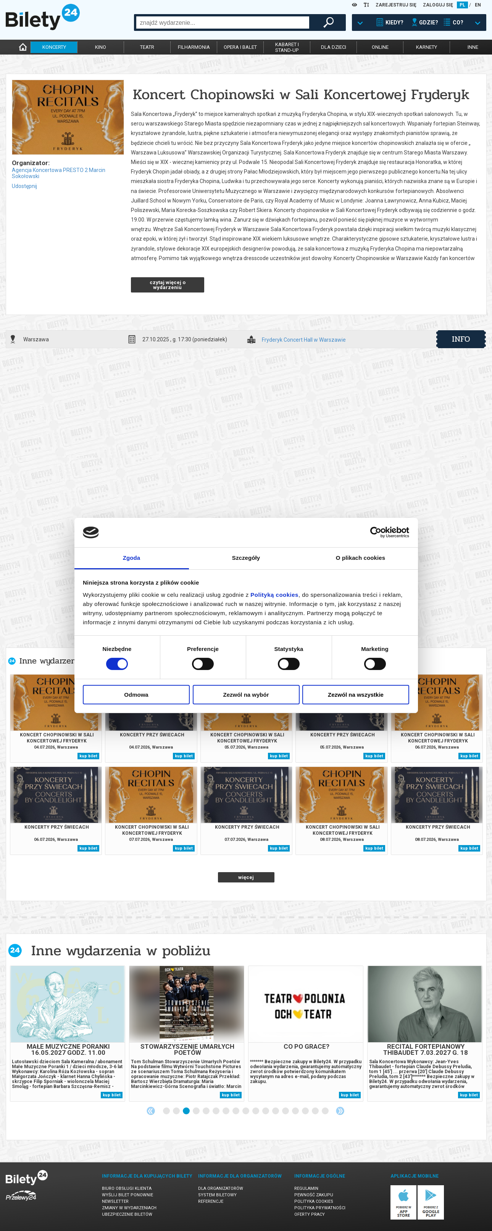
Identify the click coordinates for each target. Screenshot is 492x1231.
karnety (426, 47)
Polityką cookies (274, 594)
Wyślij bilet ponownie (127, 1194)
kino (100, 47)
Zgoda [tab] (131, 557)
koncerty (54, 47)
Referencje (210, 1201)
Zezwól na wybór (246, 694)
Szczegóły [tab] (246, 557)
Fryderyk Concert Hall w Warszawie (304, 340)
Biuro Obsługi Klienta (127, 1188)
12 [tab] (276, 1111)
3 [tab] (186, 1111)
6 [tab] (216, 1111)
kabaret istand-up (287, 47)
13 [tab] (286, 1111)
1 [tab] (167, 1111)
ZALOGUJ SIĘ (438, 5)
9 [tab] (246, 1111)
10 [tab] (256, 1111)
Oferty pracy (309, 1214)
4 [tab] (196, 1111)
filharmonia (194, 47)
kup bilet (88, 756)
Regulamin (306, 1188)
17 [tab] (325, 1111)
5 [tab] (206, 1111)
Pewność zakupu (313, 1194)
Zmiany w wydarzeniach (129, 1207)
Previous (151, 1111)
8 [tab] (236, 1111)
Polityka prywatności (319, 1207)
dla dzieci (333, 47)
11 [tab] (266, 1111)
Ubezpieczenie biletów (127, 1214)
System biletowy (217, 1194)
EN (478, 5)
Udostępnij (24, 186)
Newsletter (115, 1201)
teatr (147, 47)
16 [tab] (315, 1111)
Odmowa (136, 694)
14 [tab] (296, 1111)
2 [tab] (177, 1111)
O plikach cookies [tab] (360, 557)
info (461, 339)
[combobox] (222, 22)
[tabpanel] (67, 1034)
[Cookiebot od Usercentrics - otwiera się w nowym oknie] (375, 532)
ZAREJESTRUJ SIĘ (396, 5)
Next (340, 1111)
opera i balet (240, 47)
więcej (246, 877)
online (380, 47)
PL (462, 5)
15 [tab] (306, 1111)
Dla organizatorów (220, 1188)
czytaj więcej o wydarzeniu (168, 285)
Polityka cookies (313, 1201)
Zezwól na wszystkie (356, 694)
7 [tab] (226, 1111)
